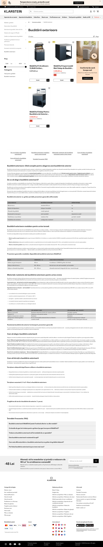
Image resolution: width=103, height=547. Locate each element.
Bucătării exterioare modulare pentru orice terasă (40, 153)
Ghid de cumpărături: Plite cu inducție (62, 494)
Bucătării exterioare (9, 51)
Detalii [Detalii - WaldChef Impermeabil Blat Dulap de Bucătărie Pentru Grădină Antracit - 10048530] (61, 80)
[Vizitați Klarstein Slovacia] (59, 528)
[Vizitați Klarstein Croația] (56, 531)
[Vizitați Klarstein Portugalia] (59, 534)
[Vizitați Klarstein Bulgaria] (62, 531)
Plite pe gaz (7, 515)
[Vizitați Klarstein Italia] (65, 525)
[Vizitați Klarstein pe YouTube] (14, 544)
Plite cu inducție (8, 513)
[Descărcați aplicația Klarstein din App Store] (80, 525)
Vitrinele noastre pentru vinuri (68, 173)
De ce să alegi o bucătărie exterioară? (18, 153)
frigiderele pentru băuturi (83, 173)
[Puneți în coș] (47, 80)
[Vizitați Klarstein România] (59, 531)
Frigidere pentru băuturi (10, 506)
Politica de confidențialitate (73, 465)
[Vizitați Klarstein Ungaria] (65, 528)
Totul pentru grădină (9, 73)
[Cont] (91, 11)
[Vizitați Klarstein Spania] (53, 528)
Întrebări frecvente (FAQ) (40, 159)
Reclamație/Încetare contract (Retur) (86, 497)
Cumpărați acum (79, 2)
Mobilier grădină (8, 22)
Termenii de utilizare (92, 529)
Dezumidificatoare (9, 494)
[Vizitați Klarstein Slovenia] (62, 534)
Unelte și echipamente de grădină (13, 36)
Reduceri (97, 17)
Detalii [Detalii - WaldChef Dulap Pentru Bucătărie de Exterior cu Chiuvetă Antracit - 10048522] (37, 126)
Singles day (55, 492)
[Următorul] (100, 17)
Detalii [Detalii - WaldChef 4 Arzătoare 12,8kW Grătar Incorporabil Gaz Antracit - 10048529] (37, 80)
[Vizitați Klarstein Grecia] (65, 534)
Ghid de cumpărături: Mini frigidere (62, 516)
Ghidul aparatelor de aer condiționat (62, 499)
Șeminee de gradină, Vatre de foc (13, 29)
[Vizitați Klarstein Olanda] (56, 534)
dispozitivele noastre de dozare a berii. (78, 174)
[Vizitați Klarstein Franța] (62, 525)
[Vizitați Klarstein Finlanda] (65, 531)
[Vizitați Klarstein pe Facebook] (10, 544)
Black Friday (55, 490)
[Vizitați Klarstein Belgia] (53, 534)
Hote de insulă (8, 497)
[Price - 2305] (8, 63)
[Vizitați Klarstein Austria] (56, 525)
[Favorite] (94, 11)
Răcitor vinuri (8, 490)
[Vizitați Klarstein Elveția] (59, 525)
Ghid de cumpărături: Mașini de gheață (63, 509)
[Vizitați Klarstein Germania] (53, 525)
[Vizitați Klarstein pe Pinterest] (19, 544)
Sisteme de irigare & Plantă (11, 33)
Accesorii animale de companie (12, 48)
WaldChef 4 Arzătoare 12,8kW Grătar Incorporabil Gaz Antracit (39, 67)
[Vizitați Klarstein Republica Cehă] (62, 528)
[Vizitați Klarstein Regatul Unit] (56, 528)
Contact (97, 6)
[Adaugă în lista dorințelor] (49, 42)
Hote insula (7, 510)
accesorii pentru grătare (35, 173)
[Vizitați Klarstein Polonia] (53, 531)
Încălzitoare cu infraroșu (10, 501)
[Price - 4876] (22, 63)
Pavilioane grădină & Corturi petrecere (12, 40)
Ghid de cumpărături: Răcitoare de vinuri (63, 497)
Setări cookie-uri (80, 507)
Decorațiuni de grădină (10, 26)
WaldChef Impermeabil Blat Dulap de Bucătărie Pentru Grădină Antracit (63, 67)
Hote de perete (8, 499)
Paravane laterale (9, 45)
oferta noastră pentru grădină (26, 176)
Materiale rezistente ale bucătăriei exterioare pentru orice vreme (62, 153)
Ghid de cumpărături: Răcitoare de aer (62, 514)
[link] (39, 52)
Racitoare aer (8, 508)
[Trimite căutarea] (30, 11)
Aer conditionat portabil (10, 492)
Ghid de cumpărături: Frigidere (60, 511)
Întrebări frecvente (84, 6)
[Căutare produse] (51, 11)
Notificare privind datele (83, 505)
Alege (96, 36)
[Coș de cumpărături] (98, 11)
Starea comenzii (80, 494)
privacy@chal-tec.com (78, 467)
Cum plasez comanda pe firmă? (85, 503)
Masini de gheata (9, 503)
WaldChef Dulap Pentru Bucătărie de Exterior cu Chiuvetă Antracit (39, 113)
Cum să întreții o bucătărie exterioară (18, 159)
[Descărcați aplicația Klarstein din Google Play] (89, 525)
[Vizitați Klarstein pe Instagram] (5, 544)
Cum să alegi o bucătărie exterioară (84, 153)
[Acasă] (30, 22)
